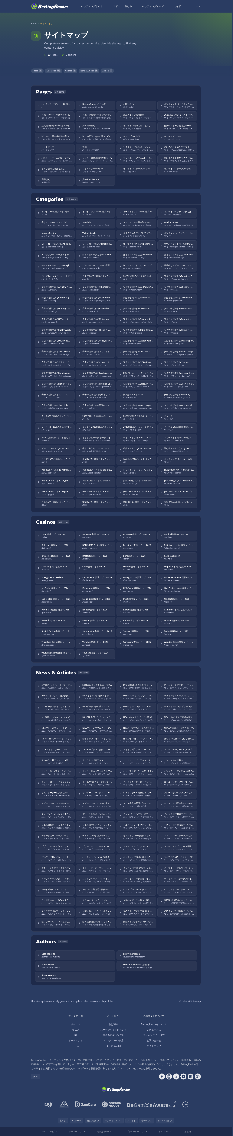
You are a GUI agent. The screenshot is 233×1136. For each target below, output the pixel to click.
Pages (37, 70)
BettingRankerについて (154, 1024)
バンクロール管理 (113, 1040)
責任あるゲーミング (106, 1131)
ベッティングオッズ (153, 6)
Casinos (70, 70)
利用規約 (186, 1131)
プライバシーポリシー (137, 1131)
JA (35, 1076)
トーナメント (75, 1040)
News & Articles (89, 70)
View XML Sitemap (190, 1001)
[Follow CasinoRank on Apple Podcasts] (198, 1076)
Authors (107, 70)
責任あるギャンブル (113, 1035)
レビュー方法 (154, 1029)
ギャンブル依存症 (49, 1131)
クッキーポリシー (77, 1131)
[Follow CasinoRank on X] (176, 1076)
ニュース (196, 6)
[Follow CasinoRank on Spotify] (191, 1076)
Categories (53, 70)
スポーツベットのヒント (113, 1029)
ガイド (177, 6)
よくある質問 (113, 1045)
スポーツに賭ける (122, 6)
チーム (75, 1045)
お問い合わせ (154, 1040)
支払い (75, 1029)
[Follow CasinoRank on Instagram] (169, 1076)
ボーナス (75, 1024)
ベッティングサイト (92, 6)
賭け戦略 (113, 1024)
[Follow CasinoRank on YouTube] (183, 1076)
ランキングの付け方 (154, 1035)
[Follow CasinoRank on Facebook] (162, 1076)
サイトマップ (154, 1045)
